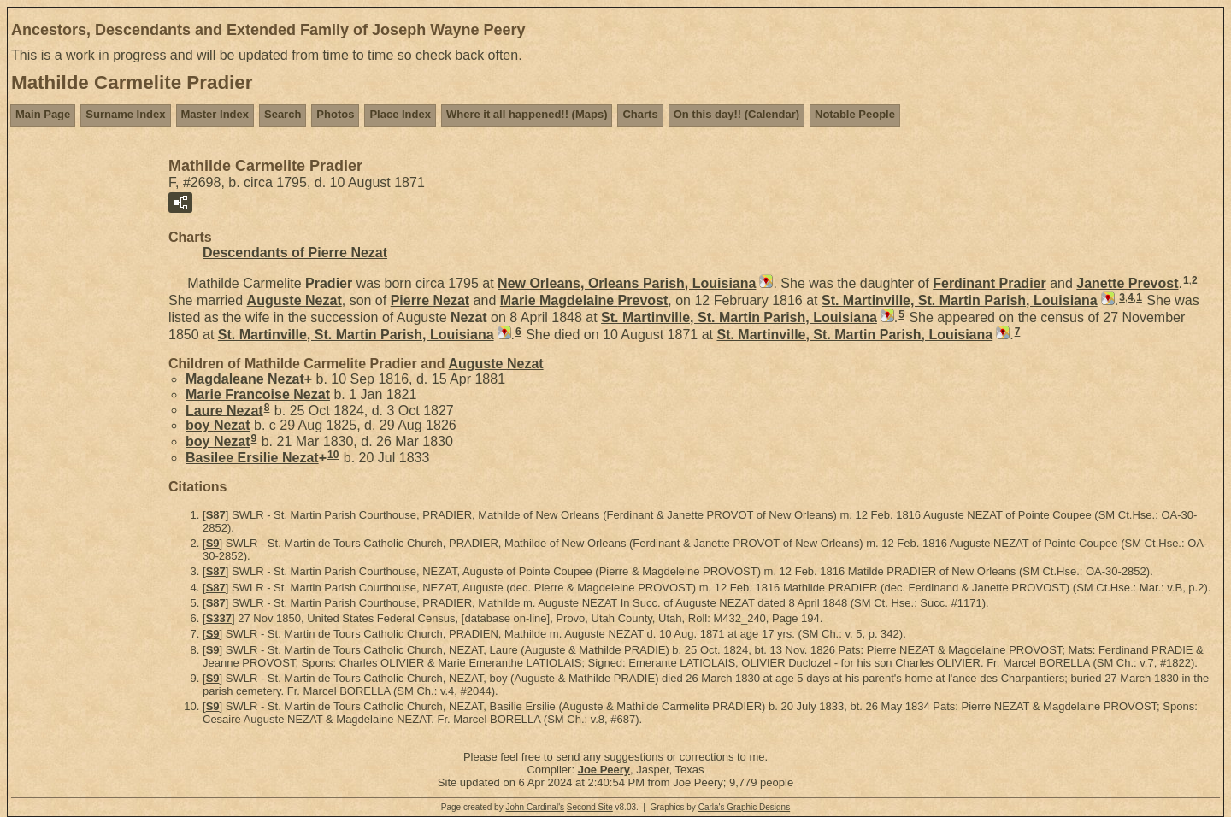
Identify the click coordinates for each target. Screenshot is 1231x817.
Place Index (400, 114)
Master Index (215, 114)
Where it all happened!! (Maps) (527, 114)
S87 (216, 514)
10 (333, 455)
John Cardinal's (534, 807)
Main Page (42, 114)
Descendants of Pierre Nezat (295, 252)
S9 (213, 543)
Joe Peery (604, 769)
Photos (335, 114)
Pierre (430, 300)
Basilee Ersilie (252, 457)
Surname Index (125, 114)
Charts (639, 114)
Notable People (855, 114)
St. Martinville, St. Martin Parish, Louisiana (960, 300)
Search (282, 114)
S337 (219, 618)
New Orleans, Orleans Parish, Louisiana (627, 283)
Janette (1127, 283)
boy (218, 425)
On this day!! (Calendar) (736, 114)
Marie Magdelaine (584, 300)
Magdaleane (245, 379)
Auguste (294, 300)
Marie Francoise (258, 394)
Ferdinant (989, 283)
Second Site (590, 807)
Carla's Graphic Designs (744, 807)
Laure (224, 410)
